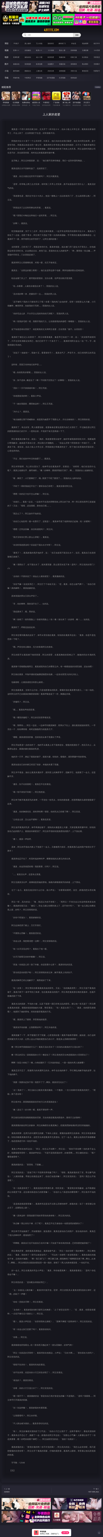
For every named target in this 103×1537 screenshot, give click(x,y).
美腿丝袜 (62, 64)
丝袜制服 (74, 50)
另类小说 (74, 71)
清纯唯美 (74, 64)
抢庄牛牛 (97, 43)
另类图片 (97, 64)
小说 (7, 71)
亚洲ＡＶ (16, 50)
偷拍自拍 (28, 57)
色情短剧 (74, 78)
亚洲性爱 (16, 57)
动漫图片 (51, 64)
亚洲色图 (28, 64)
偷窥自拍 (16, 64)
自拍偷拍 (28, 50)
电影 (7, 57)
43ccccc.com (51, 30)
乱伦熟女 (85, 57)
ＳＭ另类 (97, 50)
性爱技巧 (97, 71)
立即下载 (65, 1533)
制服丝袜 (62, 57)
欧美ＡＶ (39, 50)
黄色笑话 (85, 71)
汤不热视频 (51, 78)
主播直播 (85, 50)
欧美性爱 (51, 57)
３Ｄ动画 (51, 50)
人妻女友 (39, 71)
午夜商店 (28, 78)
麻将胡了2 (62, 43)
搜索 (76, 35)
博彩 (7, 43)
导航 (7, 77)
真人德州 (28, 43)
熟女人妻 (62, 50)
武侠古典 (51, 71)
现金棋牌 (85, 43)
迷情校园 (62, 71)
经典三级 (74, 57)
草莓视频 (39, 78)
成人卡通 (39, 57)
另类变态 (97, 57)
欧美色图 (39, 64)
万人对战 (39, 43)
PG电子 (16, 43)
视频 (7, 50)
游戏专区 (51, 43)
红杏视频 (62, 78)
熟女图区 (85, 64)
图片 (7, 64)
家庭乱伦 (28, 71)
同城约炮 (16, 78)
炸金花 (73, 43)
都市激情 (16, 71)
